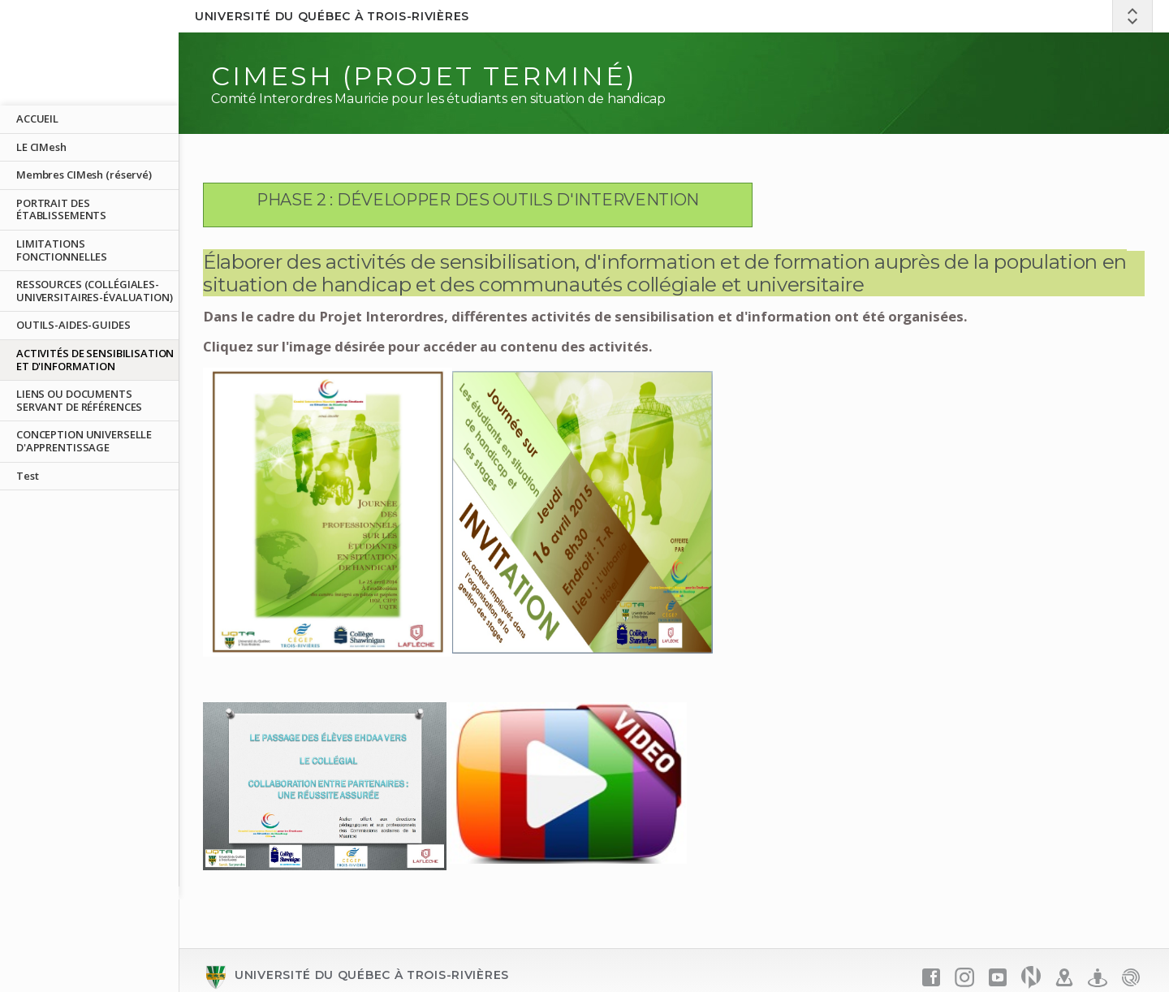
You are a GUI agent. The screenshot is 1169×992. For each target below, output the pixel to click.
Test (27, 475)
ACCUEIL (37, 118)
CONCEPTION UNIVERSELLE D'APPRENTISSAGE (84, 441)
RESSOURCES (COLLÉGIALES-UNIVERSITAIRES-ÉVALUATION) (94, 290)
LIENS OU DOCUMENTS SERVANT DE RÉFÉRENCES (79, 400)
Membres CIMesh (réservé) (84, 174)
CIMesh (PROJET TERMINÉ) (424, 76)
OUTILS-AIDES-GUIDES (73, 324)
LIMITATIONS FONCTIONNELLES (61, 250)
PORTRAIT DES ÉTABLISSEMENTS (61, 209)
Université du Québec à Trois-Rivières (332, 16)
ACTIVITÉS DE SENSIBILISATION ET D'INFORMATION (95, 359)
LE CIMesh (41, 147)
